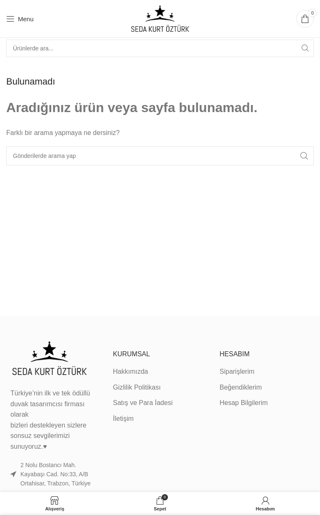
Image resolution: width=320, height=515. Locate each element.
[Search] (160, 48)
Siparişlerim (237, 371)
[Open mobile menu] (20, 18)
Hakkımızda (130, 371)
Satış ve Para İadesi (142, 402)
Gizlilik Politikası (137, 387)
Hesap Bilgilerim (244, 402)
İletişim (123, 418)
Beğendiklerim (241, 387)
